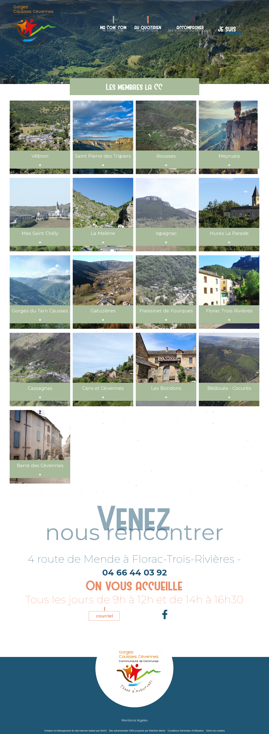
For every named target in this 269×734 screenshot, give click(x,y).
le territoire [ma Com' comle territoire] (113, 28)
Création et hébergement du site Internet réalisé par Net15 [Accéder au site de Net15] (75, 730)
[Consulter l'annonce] (40, 137)
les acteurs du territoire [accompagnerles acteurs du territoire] (189, 28)
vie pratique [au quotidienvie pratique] (147, 28)
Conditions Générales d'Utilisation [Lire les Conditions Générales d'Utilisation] (186, 730)
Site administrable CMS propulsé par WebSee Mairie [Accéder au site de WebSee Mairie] (137, 730)
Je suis (227, 28)
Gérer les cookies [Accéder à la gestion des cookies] (215, 730)
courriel (104, 616)
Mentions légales (134, 720)
